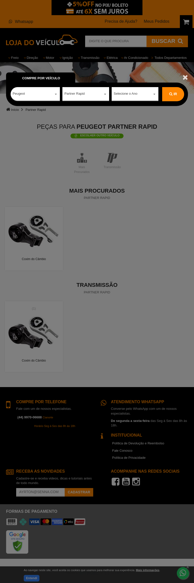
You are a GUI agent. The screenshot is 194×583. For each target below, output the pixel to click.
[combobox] (35, 94)
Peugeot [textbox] (19, 94)
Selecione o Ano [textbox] (125, 94)
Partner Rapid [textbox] (74, 94)
